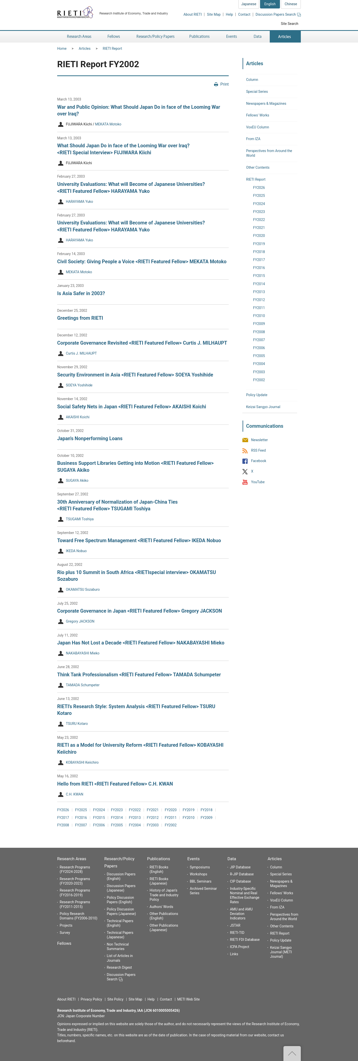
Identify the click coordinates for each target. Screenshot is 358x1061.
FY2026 (63, 810)
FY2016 (81, 818)
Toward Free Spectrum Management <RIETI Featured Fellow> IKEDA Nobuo (139, 540)
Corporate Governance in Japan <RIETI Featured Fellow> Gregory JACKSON (139, 611)
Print (224, 84)
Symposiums (200, 867)
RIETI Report (112, 49)
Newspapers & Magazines (266, 104)
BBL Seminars (200, 881)
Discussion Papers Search (278, 14)
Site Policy (115, 999)
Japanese (248, 4)
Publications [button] (200, 37)
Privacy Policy (91, 999)
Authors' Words (161, 907)
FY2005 (117, 825)
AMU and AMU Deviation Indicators (241, 913)
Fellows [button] (113, 37)
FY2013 (135, 818)
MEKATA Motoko (108, 124)
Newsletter (259, 440)
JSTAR (235, 925)
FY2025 (81, 810)
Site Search (289, 24)
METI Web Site (188, 999)
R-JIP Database (242, 874)
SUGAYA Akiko (77, 480)
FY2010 (189, 818)
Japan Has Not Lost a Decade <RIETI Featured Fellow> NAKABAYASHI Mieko (140, 643)
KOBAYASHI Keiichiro (82, 762)
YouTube (258, 482)
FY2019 (189, 810)
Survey (65, 933)
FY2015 (99, 818)
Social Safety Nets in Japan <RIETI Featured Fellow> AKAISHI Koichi (131, 407)
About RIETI (192, 14)
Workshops (198, 874)
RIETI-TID (237, 933)
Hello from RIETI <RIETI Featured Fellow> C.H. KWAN (115, 784)
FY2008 (63, 825)
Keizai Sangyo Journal (263, 407)
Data (231, 858)
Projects (66, 925)
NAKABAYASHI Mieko (82, 653)
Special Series (257, 92)
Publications (158, 858)
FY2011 (171, 818)
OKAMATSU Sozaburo (83, 590)
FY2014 (117, 818)
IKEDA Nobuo (76, 551)
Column (252, 80)
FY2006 (99, 825)
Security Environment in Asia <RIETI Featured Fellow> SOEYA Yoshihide (135, 375)
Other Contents (257, 167)
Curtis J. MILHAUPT (81, 354)
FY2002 (171, 825)
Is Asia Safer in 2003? (81, 293)
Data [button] (257, 37)
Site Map (214, 14)
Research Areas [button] (78, 37)
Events (193, 858)
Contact (244, 14)
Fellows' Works (257, 115)
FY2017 (63, 818)
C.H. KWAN (74, 794)
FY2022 (135, 810)
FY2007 (81, 825)
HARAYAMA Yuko (79, 202)
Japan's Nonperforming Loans (90, 438)
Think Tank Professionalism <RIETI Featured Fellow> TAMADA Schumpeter (139, 675)
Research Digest (119, 967)
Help (229, 14)
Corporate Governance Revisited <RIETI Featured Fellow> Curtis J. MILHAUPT (142, 343)
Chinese (291, 4)
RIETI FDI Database (245, 940)
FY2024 (99, 810)
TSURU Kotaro (77, 724)
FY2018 (207, 810)
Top (292, 1053)
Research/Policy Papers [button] (155, 37)
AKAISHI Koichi (78, 417)
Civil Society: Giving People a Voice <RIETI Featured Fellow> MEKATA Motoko (141, 262)
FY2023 (117, 810)
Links (234, 954)
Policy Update (256, 395)
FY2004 (135, 825)
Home (62, 49)
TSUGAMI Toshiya (80, 519)
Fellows (64, 943)
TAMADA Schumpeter (82, 685)
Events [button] (231, 37)
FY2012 (153, 818)
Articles (85, 49)
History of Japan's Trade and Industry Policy (164, 894)
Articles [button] (285, 37)
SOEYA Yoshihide (79, 385)
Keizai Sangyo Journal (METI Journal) (281, 952)
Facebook (258, 461)
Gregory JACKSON (80, 622)
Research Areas (71, 858)
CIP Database (240, 881)
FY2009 (207, 818)
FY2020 (171, 810)
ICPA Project (239, 947)
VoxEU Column (257, 127)
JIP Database (240, 867)
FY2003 (153, 825)
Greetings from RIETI (80, 318)
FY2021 (153, 810)
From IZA (253, 139)
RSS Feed (258, 450)
